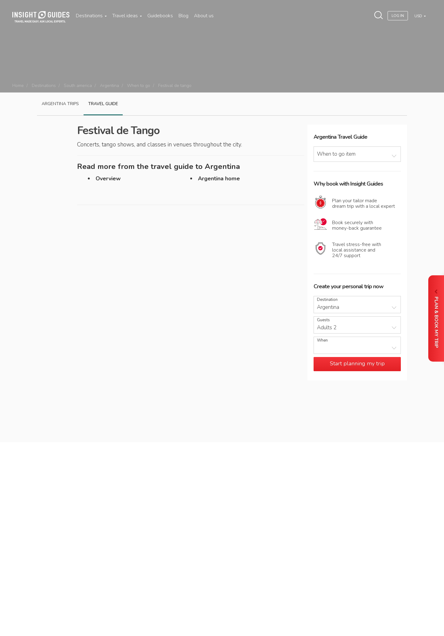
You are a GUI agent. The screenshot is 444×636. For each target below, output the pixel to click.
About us (204, 15)
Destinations (91, 15)
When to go (138, 85)
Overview (108, 178)
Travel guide (103, 104)
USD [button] (418, 16)
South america (78, 85)
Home (18, 85)
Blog (183, 15)
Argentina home (219, 178)
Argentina (109, 85)
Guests (323, 320)
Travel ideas (127, 15)
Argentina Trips (60, 104)
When (322, 341)
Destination (327, 300)
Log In (398, 15)
